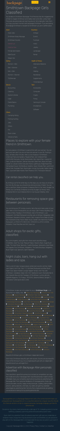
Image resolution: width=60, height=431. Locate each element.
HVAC (35, 44)
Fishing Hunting (13, 119)
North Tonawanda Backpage (31, 327)
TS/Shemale (12, 78)
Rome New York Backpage (22, 336)
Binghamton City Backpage (15, 297)
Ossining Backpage (20, 329)
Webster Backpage (32, 347)
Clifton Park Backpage (41, 304)
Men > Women (12, 68)
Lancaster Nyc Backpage (29, 318)
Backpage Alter (18, 426)
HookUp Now (12, 47)
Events (35, 36)
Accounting (11, 88)
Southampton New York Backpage (17, 340)
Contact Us (43, 426)
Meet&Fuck (11, 44)
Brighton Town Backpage (33, 297)
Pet (9, 130)
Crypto (35, 95)
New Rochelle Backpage (37, 322)
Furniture (36, 40)
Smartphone (37, 106)
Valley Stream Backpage (45, 345)
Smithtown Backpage (37, 338)
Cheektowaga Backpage (13, 302)
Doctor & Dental (13, 95)
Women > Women (14, 75)
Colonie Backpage (11, 306)
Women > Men (12, 64)
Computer (36, 91)
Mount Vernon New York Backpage (17, 322)
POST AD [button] (35, 2)
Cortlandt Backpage (25, 306)
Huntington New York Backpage (16, 315)
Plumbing (11, 106)
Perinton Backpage (20, 331)
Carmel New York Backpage (38, 299)
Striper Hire (11, 58)
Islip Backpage (48, 315)
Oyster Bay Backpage (35, 329)
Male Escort (11, 54)
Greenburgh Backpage (33, 309)
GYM (34, 68)
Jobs (9, 122)
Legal (9, 99)
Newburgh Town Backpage (22, 324)
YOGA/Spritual (38, 82)
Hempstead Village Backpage (23, 313)
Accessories (37, 88)
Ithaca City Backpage (13, 318)
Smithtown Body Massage (16, 36)
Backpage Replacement (25, 399)
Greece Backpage (19, 309)
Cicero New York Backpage (31, 302)
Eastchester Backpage (40, 306)
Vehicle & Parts (13, 137)
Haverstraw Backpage (35, 311)
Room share (12, 133)
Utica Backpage (31, 345)
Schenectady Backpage (21, 338)
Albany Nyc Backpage (33, 293)
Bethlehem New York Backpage (37, 295)
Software (36, 109)
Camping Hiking (13, 115)
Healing (35, 71)
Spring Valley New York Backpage (40, 340)
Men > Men (11, 71)
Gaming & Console (39, 102)
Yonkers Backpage (36, 349)
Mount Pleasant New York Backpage (38, 320)
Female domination (14, 51)
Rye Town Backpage (38, 336)
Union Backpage (19, 345)
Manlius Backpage (20, 320)
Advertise (51, 426)
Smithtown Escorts (14, 40)
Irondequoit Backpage (35, 315)
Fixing (35, 99)
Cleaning (10, 91)
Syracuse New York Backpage (15, 343)
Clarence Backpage (48, 302)
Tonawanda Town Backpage (35, 343)
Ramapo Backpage (24, 334)
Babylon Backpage (20, 295)
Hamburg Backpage (20, 311)
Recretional (36, 75)
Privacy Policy (34, 426)
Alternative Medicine (39, 64)
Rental (35, 54)
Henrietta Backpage (40, 313)
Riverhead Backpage (38, 334)
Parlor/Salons (12, 102)
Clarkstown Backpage (14, 304)
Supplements (37, 78)
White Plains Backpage (21, 349)
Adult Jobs (11, 33)
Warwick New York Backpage (15, 347)
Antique (35, 33)
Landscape (36, 51)
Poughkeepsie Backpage (35, 331)
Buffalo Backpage (22, 299)
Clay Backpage (27, 304)
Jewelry (35, 47)
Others (10, 126)
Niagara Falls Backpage (40, 324)
